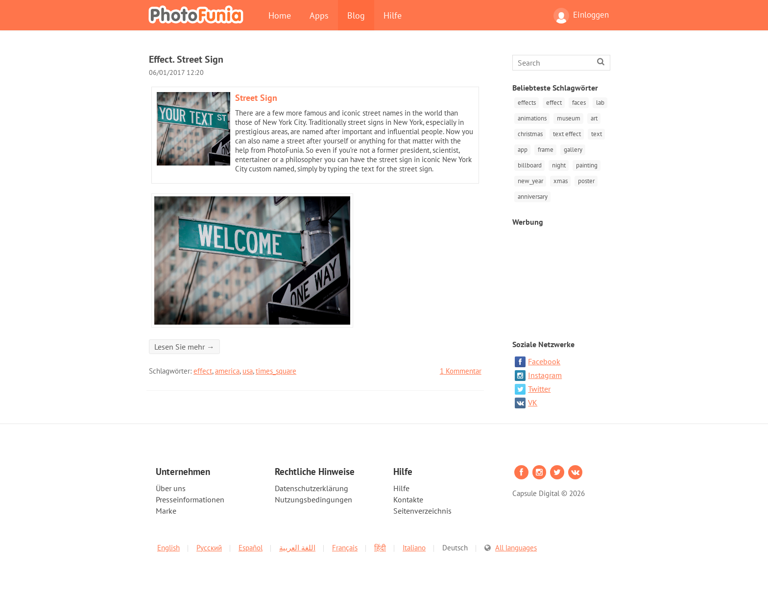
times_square (276, 371)
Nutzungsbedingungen (313, 496)
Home (279, 15)
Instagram (538, 372)
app (522, 148)
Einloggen (581, 16)
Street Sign (256, 97)
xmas (559, 178)
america (227, 371)
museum (567, 118)
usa (247, 371)
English (168, 544)
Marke (166, 507)
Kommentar (460, 371)
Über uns (171, 485)
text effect (566, 133)
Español (251, 544)
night (558, 163)
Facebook (537, 358)
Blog (356, 15)
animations (531, 118)
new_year (530, 178)
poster (584, 178)
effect (202, 371)
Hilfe (393, 15)
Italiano (414, 544)
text (595, 133)
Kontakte (408, 496)
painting (585, 163)
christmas (529, 133)
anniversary (532, 193)
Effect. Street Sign (186, 59)
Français (345, 544)
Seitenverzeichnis (422, 507)
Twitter (533, 386)
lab (598, 102)
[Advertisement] (562, 275)
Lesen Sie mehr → (184, 347)
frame (544, 148)
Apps (319, 15)
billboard (529, 163)
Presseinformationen (190, 496)
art (592, 118)
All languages (516, 544)
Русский (209, 544)
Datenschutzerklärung (311, 485)
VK (526, 399)
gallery (571, 148)
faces (577, 102)
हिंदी (380, 544)
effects (526, 102)
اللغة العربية (297, 544)
